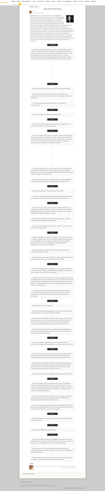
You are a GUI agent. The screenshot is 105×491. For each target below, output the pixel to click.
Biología (13, 1)
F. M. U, (34, 12)
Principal (31, 6)
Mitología (53, 1)
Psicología (86, 1)
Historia (47, 1)
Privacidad (81, 488)
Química (19, 1)
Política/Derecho (67, 1)
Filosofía (75, 1)
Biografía (59, 1)
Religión (81, 1)
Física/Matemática (26, 1)
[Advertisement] (52, 71)
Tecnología (93, 1)
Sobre (85, 488)
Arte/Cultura (40, 1)
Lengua (34, 1)
